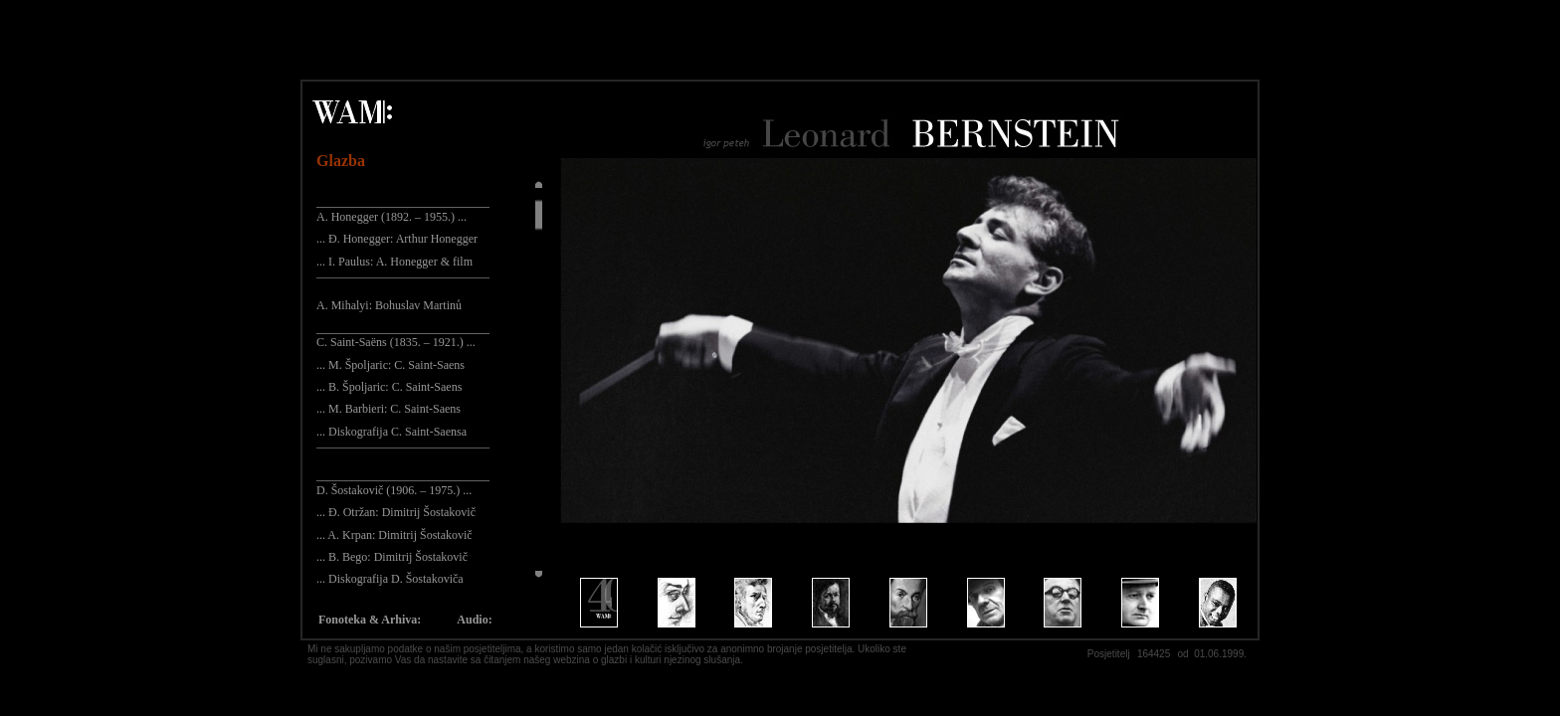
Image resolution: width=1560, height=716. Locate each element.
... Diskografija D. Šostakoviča (390, 579)
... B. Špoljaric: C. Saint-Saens (389, 387)
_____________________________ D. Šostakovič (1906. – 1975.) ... (402, 482)
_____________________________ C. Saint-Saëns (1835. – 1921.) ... (402, 335)
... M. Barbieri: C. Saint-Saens (388, 409)
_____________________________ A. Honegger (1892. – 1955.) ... (402, 209)
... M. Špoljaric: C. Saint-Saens (390, 365)
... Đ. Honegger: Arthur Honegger (397, 239)
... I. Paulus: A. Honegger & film (394, 261)
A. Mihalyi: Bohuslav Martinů (389, 305)
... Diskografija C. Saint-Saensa (391, 432)
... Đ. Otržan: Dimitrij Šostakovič (396, 512)
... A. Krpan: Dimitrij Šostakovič (394, 535)
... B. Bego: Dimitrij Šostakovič (392, 557)
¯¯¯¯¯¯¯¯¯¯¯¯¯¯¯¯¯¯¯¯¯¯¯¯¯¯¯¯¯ (402, 283)
